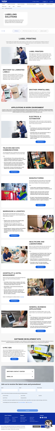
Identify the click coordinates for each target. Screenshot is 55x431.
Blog (9, 6)
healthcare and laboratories (7, 110)
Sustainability (14, 421)
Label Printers (5, 397)
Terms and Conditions (21, 402)
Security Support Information (34, 421)
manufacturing (41, 109)
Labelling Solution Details (8, 8)
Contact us (19, 6)
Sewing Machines (23, 397)
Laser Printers (23, 395)
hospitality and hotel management (18, 110)
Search (51, 1)
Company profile (7, 417)
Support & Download (23, 417)
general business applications (31, 110)
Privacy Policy (29, 402)
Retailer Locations (22, 421)
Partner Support (41, 4)
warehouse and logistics (48, 109)
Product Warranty (22, 418)
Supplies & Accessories (11, 4)
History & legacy (7, 418)
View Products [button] (40, 141)
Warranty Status (32, 417)
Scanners (40, 395)
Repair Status (32, 418)
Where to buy (4, 6)
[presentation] (9, 406)
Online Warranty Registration (31, 4)
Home (3, 8)
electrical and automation (20, 109)
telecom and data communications (31, 109)
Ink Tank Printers (5, 395)
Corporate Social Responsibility (7, 422)
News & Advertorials (15, 417)
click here (17, 429)
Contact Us (13, 418)
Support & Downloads (20, 4)
